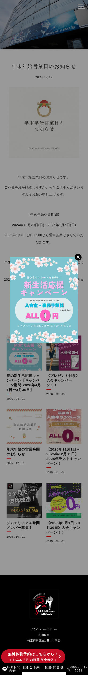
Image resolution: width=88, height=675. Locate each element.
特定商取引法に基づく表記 (43, 640)
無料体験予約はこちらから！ (33, 657)
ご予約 (34, 667)
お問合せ (57, 667)
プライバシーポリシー (44, 629)
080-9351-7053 (78, 669)
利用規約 (44, 635)
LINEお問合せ (12, 669)
